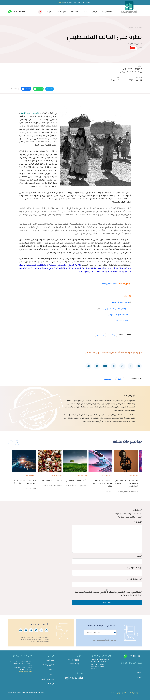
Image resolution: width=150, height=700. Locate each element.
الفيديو (139, 672)
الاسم (138, 556)
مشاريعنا (51, 670)
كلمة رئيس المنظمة (48, 665)
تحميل (136, 48)
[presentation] (10, 442)
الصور (140, 667)
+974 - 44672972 (73, 660)
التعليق (138, 522)
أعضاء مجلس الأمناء (47, 679)
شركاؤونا (51, 684)
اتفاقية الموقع (121, 693)
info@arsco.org (73, 663)
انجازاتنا (52, 674)
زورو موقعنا (60, 2)
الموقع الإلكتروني (134, 579)
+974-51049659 (19, 12)
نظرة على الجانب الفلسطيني (116, 308)
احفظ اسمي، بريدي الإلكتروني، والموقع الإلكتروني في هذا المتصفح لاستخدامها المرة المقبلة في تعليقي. (108, 594)
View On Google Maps (25, 671)
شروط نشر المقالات (133, 693)
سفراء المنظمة (61, 12)
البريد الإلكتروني (134, 567)
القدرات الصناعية (121, 321)
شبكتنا (85, 12)
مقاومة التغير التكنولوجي (118, 314)
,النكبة (113, 335)
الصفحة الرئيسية (107, 12)
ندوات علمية (74, 12)
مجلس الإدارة (50, 660)
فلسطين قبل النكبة (120, 302)
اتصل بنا (49, 12)
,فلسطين (100, 335)
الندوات (139, 677)
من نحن (94, 12)
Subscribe (114, 633)
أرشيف (112, 693)
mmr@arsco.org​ (109, 283)
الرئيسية (139, 28)
